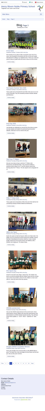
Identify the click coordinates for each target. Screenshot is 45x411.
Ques (26, 399)
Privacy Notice (22, 397)
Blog (8, 19)
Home (3, 19)
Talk (32, 2)
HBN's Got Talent (11, 232)
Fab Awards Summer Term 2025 (16, 88)
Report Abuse (40, 2)
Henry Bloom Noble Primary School (18, 6)
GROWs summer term (13, 308)
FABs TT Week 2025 (12, 198)
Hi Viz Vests (10, 51)
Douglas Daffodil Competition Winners (18, 346)
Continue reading (10, 61)
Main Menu (5, 14)
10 (28, 363)
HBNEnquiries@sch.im (10, 382)
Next (32, 363)
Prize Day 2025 (11, 123)
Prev (2, 363)
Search (24, 2)
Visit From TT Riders (12, 159)
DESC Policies (29, 397)
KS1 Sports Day (11, 271)
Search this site (15, 397)
